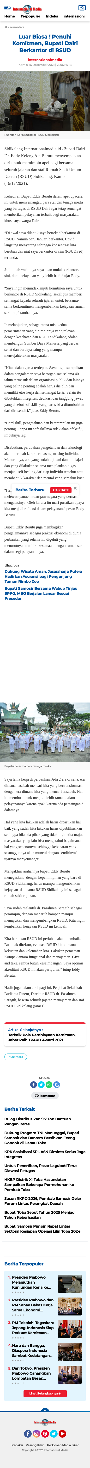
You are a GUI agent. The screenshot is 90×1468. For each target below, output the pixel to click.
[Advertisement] (45, 650)
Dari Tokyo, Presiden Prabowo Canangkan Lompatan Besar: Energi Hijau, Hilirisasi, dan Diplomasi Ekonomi (32, 1373)
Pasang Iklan (35, 1445)
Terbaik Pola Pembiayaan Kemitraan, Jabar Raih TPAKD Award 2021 (42, 1037)
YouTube (66, 1436)
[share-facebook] (33, 1084)
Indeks (52, 16)
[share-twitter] (41, 1084)
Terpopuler (30, 16)
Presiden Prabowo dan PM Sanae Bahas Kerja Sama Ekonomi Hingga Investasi (33, 1305)
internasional (75, 16)
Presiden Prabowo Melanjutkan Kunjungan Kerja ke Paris (30, 1282)
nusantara (15, 1057)
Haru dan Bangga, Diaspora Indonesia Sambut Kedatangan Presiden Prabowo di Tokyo (31, 1350)
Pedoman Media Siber (63, 1445)
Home (9, 16)
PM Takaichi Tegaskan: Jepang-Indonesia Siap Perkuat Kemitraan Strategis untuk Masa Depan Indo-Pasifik (33, 1328)
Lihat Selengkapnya (45, 1393)
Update (61, 490)
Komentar (45, 1095)
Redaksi (17, 1445)
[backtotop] (45, 1412)
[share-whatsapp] (49, 1084)
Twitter (56, 1436)
